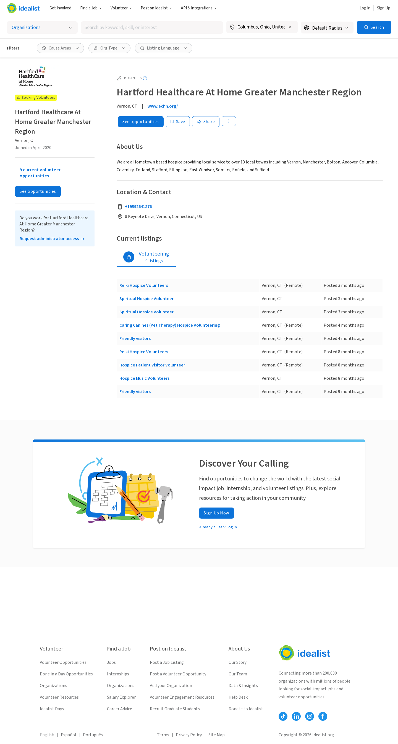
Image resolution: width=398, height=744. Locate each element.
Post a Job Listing (167, 662)
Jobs (111, 662)
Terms (163, 735)
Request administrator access (49, 239)
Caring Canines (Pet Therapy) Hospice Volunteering (169, 325)
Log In (365, 8)
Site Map (216, 735)
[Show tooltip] (145, 78)
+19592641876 (138, 207)
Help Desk (238, 697)
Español (68, 735)
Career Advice (119, 709)
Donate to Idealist (246, 709)
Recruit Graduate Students (175, 709)
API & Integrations (199, 8)
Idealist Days (52, 709)
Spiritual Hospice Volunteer (146, 299)
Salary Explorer (121, 697)
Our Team (238, 674)
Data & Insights (243, 686)
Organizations (53, 686)
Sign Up (383, 8)
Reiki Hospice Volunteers (143, 285)
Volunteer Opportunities (63, 662)
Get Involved (60, 8)
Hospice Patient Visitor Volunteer (152, 365)
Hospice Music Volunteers (144, 378)
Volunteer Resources (59, 697)
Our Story (238, 662)
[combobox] (152, 27)
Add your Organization (171, 686)
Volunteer (121, 8)
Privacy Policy (189, 735)
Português (93, 735)
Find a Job (91, 8)
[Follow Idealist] (283, 716)
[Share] (206, 121)
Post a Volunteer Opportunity (178, 674)
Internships (118, 674)
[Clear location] (290, 27)
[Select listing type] (42, 27)
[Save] (178, 121)
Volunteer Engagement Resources (182, 697)
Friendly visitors (135, 338)
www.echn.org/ (163, 106)
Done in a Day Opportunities (66, 674)
